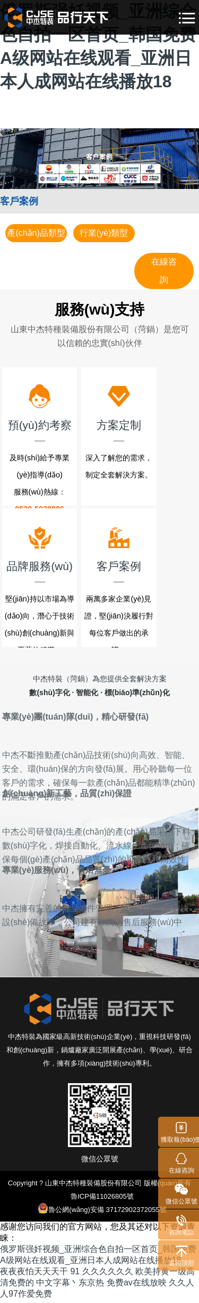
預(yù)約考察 (50, 408)
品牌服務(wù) (50, 551)
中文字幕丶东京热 (70, 1285)
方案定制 (149, 408)
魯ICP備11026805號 (102, 1199)
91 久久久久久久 (101, 1274)
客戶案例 (149, 551)
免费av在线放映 (137, 1285)
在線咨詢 (164, 270)
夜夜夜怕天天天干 (34, 1274)
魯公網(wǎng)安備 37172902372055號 (102, 1211)
